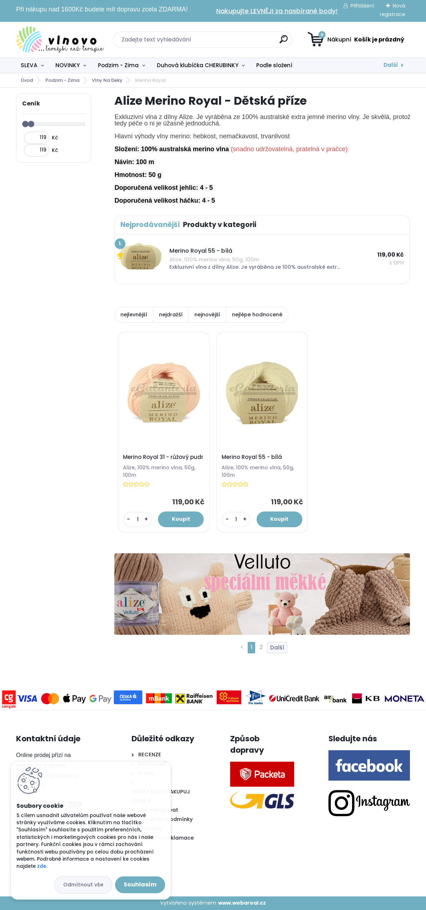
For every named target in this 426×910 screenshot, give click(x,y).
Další (390, 65)
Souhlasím (140, 884)
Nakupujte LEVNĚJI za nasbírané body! (277, 10)
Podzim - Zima (118, 65)
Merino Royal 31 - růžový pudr (163, 457)
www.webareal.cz (242, 902)
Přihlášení (362, 5)
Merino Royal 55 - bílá (252, 457)
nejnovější (207, 314)
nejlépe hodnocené (257, 314)
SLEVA (29, 65)
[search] (283, 42)
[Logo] (60, 40)
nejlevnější (133, 314)
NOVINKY (67, 65)
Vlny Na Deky (107, 80)
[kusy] (137, 519)
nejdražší (171, 314)
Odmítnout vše (83, 884)
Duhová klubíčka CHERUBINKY (197, 65)
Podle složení (274, 65)
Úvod (27, 80)
